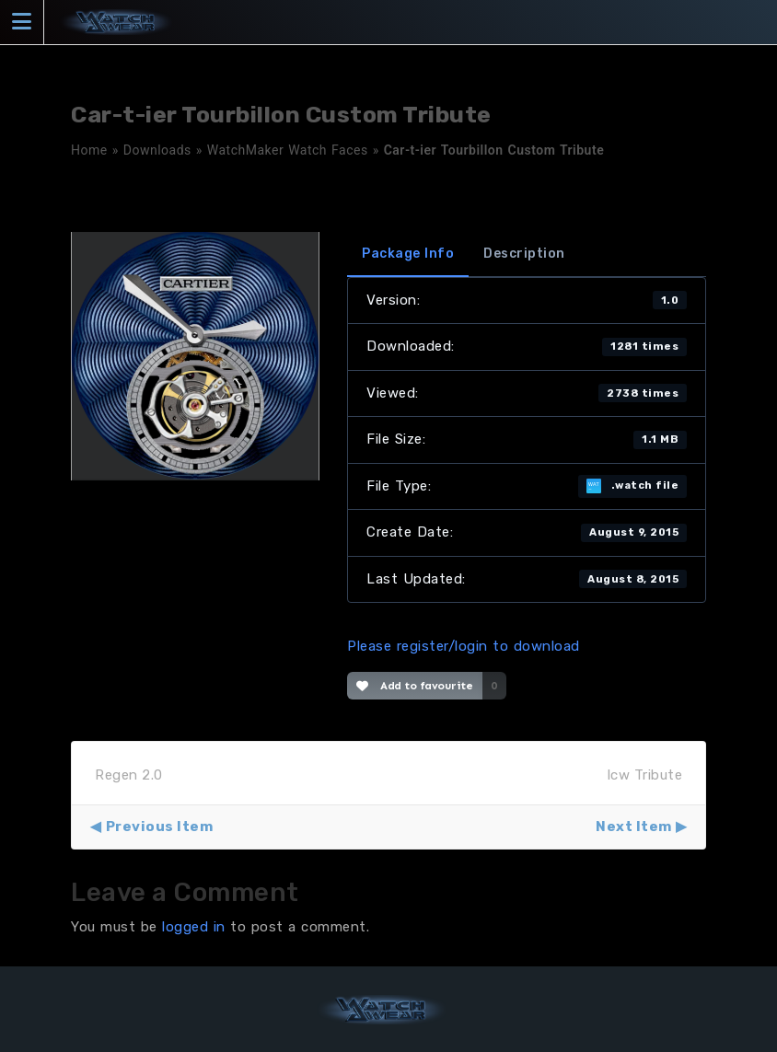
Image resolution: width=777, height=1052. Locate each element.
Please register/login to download (463, 646)
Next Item (634, 826)
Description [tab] (524, 253)
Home (89, 150)
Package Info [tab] (408, 253)
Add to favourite (414, 685)
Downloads (157, 150)
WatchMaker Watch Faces (287, 150)
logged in (194, 927)
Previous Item (160, 826)
